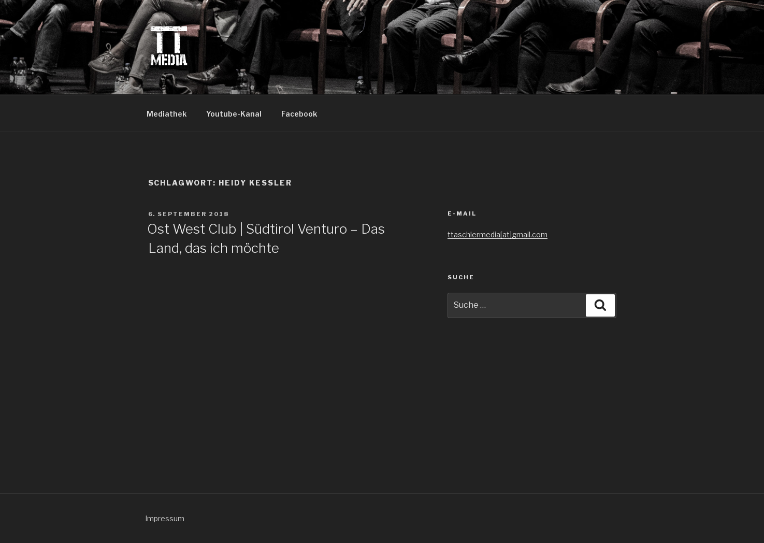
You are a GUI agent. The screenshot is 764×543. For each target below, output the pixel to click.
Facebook (299, 113)
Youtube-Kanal (234, 113)
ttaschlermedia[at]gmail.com (497, 234)
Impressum (164, 518)
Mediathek (166, 113)
